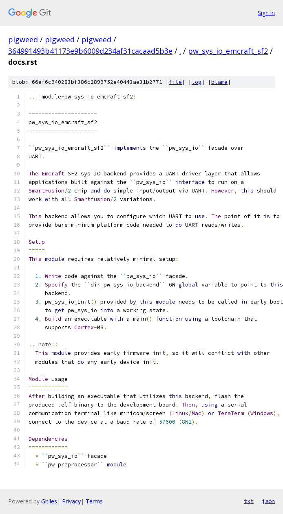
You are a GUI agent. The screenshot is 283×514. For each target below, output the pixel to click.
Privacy (71, 501)
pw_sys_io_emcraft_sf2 (228, 51)
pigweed (23, 39)
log (196, 82)
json (268, 501)
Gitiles (49, 501)
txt (249, 501)
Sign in (266, 13)
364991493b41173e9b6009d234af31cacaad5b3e (90, 51)
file (175, 82)
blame (219, 82)
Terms (94, 501)
